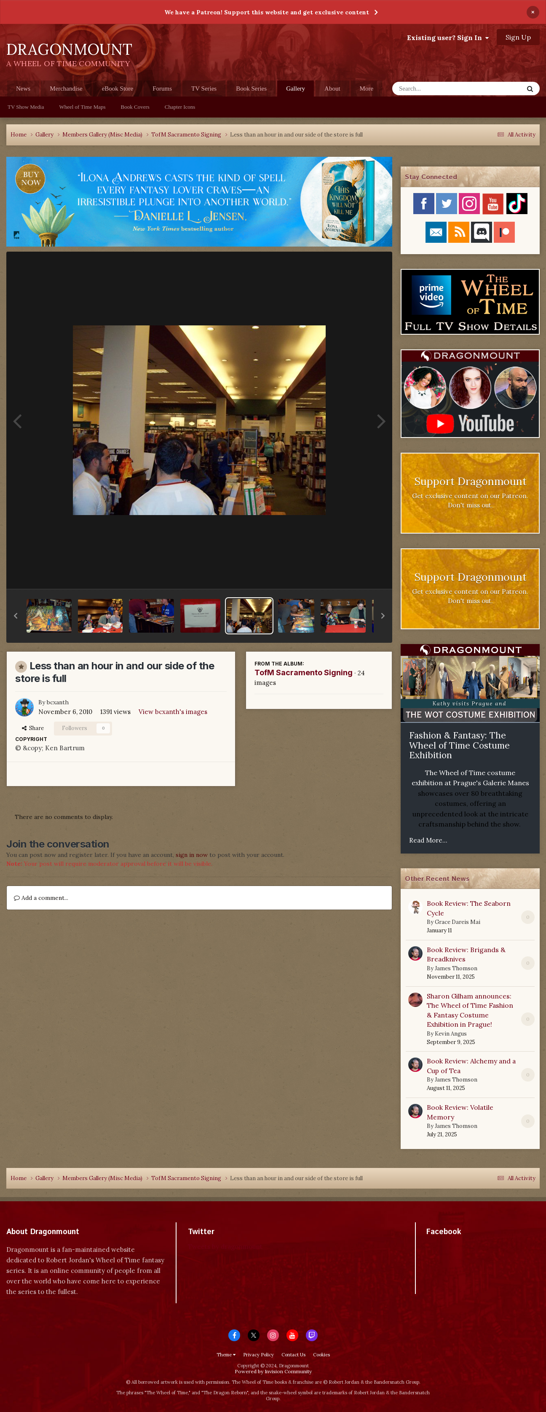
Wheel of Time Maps (82, 107)
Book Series (251, 88)
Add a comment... (41, 898)
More (367, 88)
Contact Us (293, 1355)
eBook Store (118, 88)
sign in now (192, 855)
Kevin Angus (451, 1033)
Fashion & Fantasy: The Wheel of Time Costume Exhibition (459, 745)
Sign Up (518, 37)
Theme (226, 1355)
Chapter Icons (180, 107)
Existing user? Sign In (448, 37)
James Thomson (456, 968)
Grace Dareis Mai (457, 922)
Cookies (321, 1355)
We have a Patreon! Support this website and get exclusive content (266, 12)
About (332, 88)
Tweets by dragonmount (225, 1247)
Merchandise (66, 88)
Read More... (428, 840)
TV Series (204, 88)
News (23, 88)
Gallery (295, 91)
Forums (162, 88)
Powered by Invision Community (273, 1371)
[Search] (435, 88)
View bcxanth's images (173, 712)
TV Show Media (26, 107)
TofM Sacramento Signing (303, 672)
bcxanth (58, 702)
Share (33, 728)
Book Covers (135, 107)
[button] (15, 616)
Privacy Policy (258, 1355)
